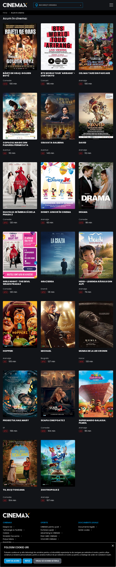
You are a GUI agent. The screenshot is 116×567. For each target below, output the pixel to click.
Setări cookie (84, 530)
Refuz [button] (27, 561)
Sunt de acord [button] (12, 561)
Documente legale (86, 527)
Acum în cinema (17, 13)
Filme (5, 13)
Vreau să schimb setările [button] (47, 561)
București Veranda (48, 5)
